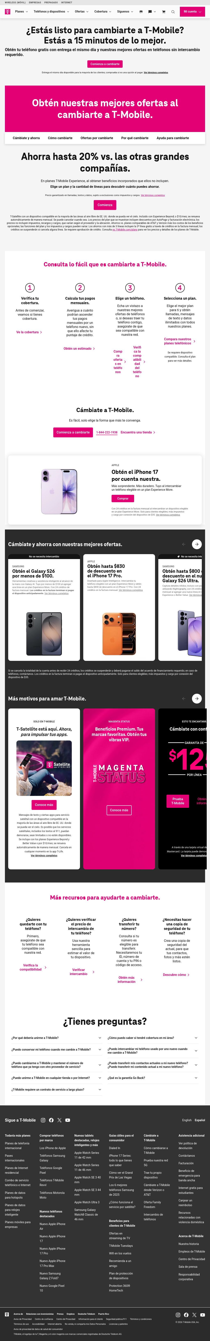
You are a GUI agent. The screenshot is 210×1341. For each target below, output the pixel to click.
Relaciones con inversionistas (40, 1314)
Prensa (60, 1314)
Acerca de (18, 1314)
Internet (66, 2)
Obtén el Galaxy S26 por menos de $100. (33, 573)
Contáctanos (187, 1155)
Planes (19, 11)
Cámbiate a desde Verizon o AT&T (157, 1189)
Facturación (186, 1163)
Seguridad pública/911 (116, 1319)
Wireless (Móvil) (15, 2)
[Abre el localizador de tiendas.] (139, 432)
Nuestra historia (189, 1244)
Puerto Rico (103, 1314)
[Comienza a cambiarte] (105, 64)
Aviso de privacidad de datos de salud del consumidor (38, 1329)
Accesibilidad (38, 1324)
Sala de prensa (188, 1266)
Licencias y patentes (118, 1324)
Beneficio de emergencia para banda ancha (189, 1175)
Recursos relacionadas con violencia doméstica (191, 1217)
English (187, 1120)
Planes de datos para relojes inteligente (15, 1209)
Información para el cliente (91, 1319)
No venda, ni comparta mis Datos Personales (85, 1324)
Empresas (35, 2)
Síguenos (123, 11)
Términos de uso (21, 1324)
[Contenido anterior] (184, 544)
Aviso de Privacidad (23, 1319)
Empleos (71, 1314)
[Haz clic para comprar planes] (105, 205)
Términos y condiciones (141, 1319)
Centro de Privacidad (192, 1259)
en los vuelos (120, 1253)
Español (200, 1120)
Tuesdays (121, 1245)
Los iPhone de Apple (53, 1148)
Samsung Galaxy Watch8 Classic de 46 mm (86, 1214)
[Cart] (164, 12)
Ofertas (80, 11)
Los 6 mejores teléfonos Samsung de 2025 (121, 1189)
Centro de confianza (44, 1319)
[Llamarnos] (106, 432)
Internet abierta (55, 1324)
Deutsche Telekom (86, 1314)
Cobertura (100, 11)
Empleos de (192, 1251)
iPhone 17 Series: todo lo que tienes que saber (120, 1160)
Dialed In (114, 1148)
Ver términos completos (156, 72)
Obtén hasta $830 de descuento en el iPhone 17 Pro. (106, 571)
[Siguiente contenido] (197, 544)
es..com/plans (124, 229)
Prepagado (51, 2)
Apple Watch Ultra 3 (87, 1202)
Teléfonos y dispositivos (49, 11)
